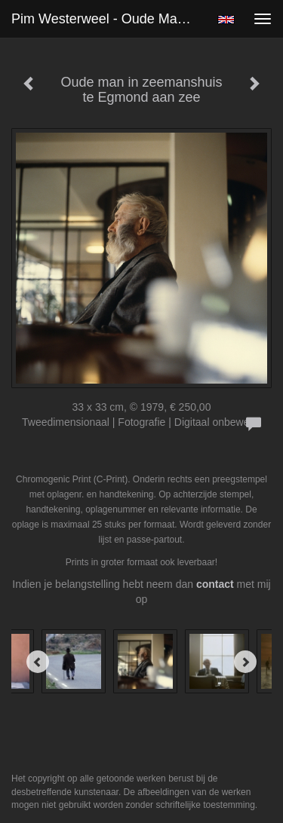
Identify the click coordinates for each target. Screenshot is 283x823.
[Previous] (37, 661)
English (226, 19)
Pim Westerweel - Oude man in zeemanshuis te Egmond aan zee (108, 18)
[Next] (245, 661)
